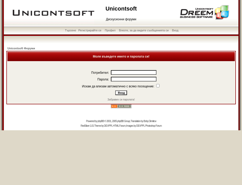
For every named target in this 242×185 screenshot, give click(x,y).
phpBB (101, 121)
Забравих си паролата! (121, 99)
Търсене (70, 30)
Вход (175, 30)
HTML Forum (119, 125)
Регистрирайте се (89, 30)
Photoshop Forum (153, 125)
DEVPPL (108, 125)
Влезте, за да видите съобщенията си (144, 30)
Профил (110, 30)
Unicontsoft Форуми (21, 48)
